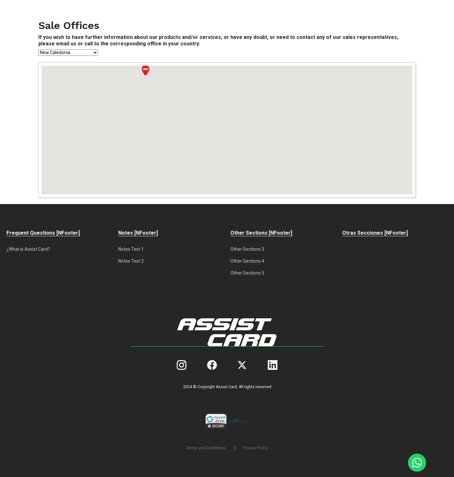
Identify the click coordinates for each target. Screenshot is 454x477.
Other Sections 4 (247, 261)
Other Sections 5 (247, 273)
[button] (145, 70)
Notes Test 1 (131, 249)
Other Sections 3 (247, 249)
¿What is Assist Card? (28, 249)
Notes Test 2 (131, 261)
